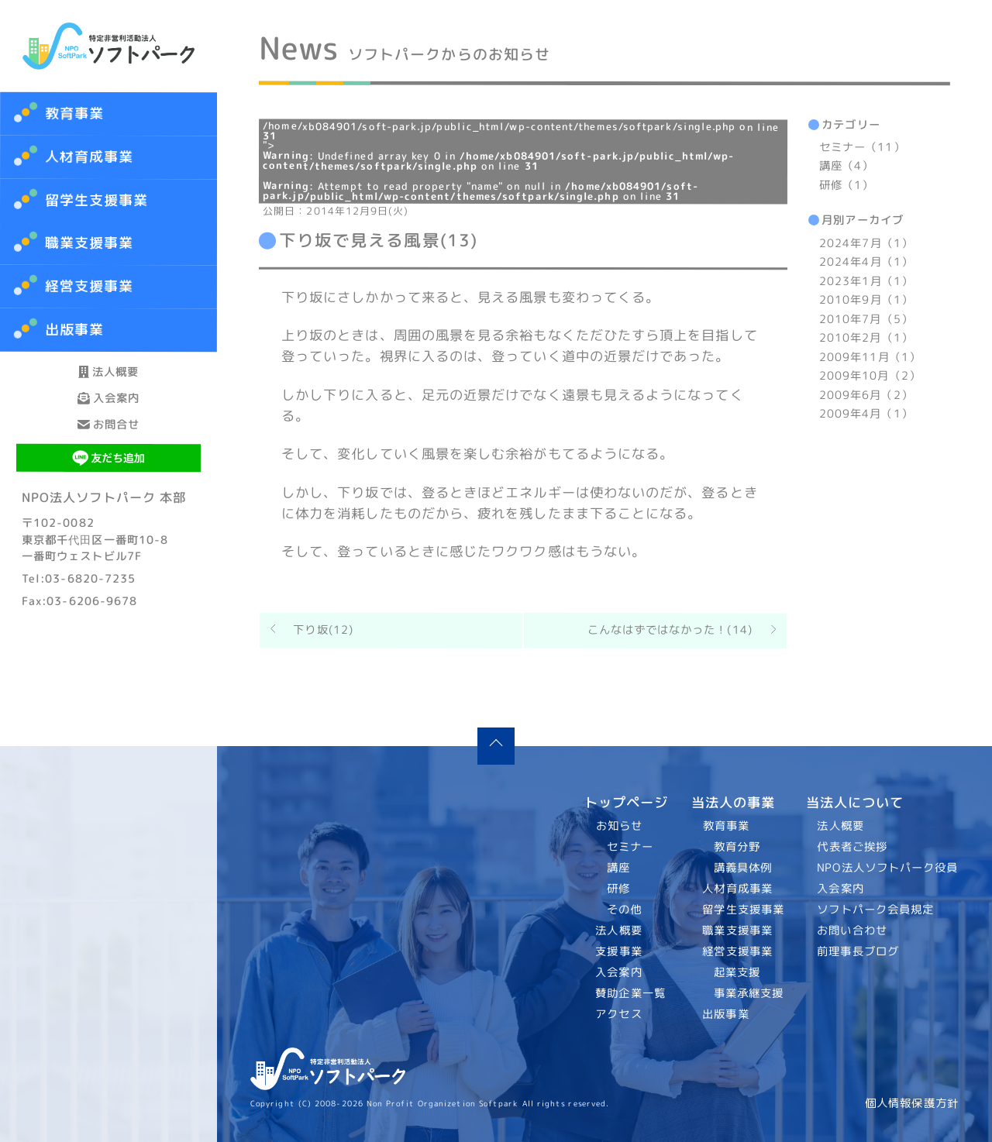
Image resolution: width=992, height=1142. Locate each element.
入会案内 (108, 439)
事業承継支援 (748, 993)
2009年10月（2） (870, 376)
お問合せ (108, 494)
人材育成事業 (89, 157)
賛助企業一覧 (631, 993)
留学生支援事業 (743, 909)
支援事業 (619, 951)
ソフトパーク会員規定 (876, 909)
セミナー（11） (862, 147)
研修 (618, 888)
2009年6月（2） (866, 395)
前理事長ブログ (859, 951)
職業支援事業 (737, 930)
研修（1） (846, 185)
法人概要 (109, 385)
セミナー (630, 847)
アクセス (619, 1014)
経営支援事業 (737, 951)
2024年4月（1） (866, 262)
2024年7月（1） (866, 243)
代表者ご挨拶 (853, 847)
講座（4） (846, 166)
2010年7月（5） (866, 319)
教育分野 (736, 847)
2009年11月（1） (870, 357)
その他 (624, 909)
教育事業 (74, 113)
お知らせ (619, 826)
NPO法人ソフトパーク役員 (888, 867)
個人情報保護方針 (912, 1103)
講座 (618, 867)
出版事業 (725, 1014)
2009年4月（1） (866, 413)
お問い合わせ (853, 930)
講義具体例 (742, 867)
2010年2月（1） (866, 338)
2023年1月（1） (866, 281)
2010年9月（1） (866, 300)
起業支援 (736, 972)
